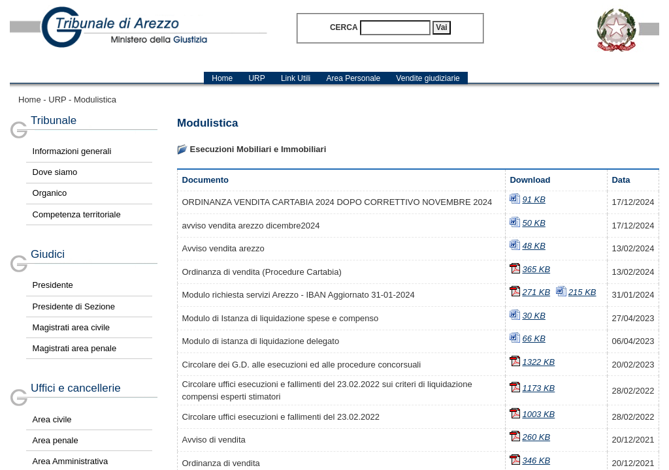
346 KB (536, 460)
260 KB (536, 437)
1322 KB (538, 362)
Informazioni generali (72, 151)
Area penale (55, 440)
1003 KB (538, 414)
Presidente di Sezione (74, 306)
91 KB (533, 199)
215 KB (582, 292)
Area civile (52, 419)
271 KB (536, 292)
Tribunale (53, 120)
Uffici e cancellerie (76, 388)
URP (57, 99)
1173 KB (538, 388)
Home (29, 99)
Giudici (48, 254)
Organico (50, 193)
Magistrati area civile (71, 327)
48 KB (533, 246)
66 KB (533, 338)
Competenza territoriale (77, 214)
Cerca (344, 27)
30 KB (533, 316)
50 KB (533, 223)
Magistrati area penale (75, 348)
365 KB (536, 269)
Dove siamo (55, 172)
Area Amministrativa (70, 461)
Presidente (53, 285)
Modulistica (95, 99)
